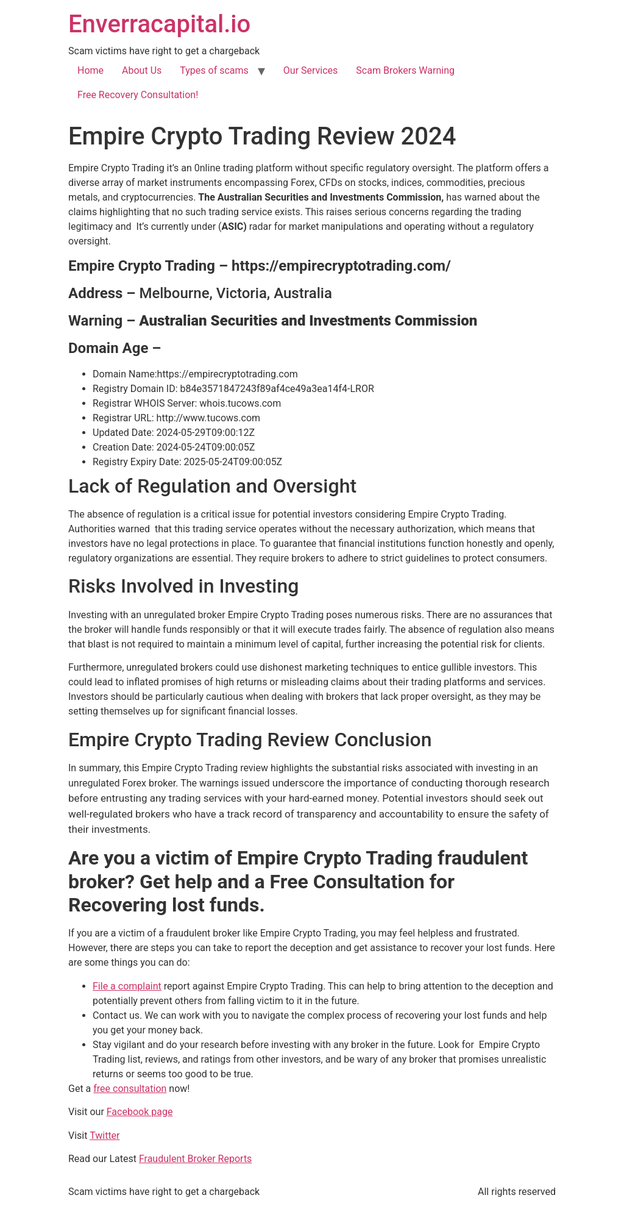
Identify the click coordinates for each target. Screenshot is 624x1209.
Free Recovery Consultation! (137, 95)
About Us (141, 70)
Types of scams (214, 70)
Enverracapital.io (159, 24)
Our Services (310, 70)
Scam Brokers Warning (405, 70)
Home (90, 70)
